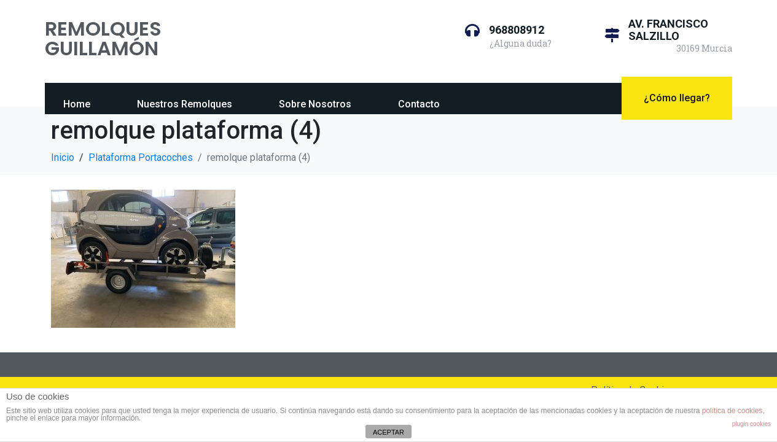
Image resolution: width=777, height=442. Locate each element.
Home (76, 104)
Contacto (419, 104)
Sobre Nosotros (315, 104)
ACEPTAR (388, 432)
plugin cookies (751, 424)
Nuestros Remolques (184, 104)
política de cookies (732, 410)
